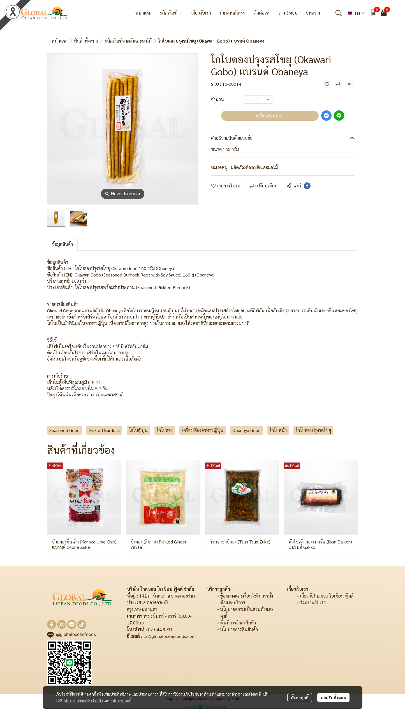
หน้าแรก (60, 41)
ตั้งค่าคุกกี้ (300, 697)
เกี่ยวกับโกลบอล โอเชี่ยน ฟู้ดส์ (326, 596)
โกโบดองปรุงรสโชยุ (313, 430)
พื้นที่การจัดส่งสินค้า (238, 623)
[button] (338, 13)
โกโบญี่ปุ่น (138, 430)
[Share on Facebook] (307, 185)
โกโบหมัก (278, 430)
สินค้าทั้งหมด (86, 41)
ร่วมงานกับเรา (313, 602)
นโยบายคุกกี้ (121, 700)
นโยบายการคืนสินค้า (239, 629)
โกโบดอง (165, 430)
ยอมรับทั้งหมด (333, 697)
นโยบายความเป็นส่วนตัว (83, 700)
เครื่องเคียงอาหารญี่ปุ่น (202, 430)
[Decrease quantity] (248, 99)
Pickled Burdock (104, 430)
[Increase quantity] (268, 99)
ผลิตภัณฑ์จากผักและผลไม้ (128, 41)
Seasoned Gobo (64, 430)
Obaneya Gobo (246, 430)
